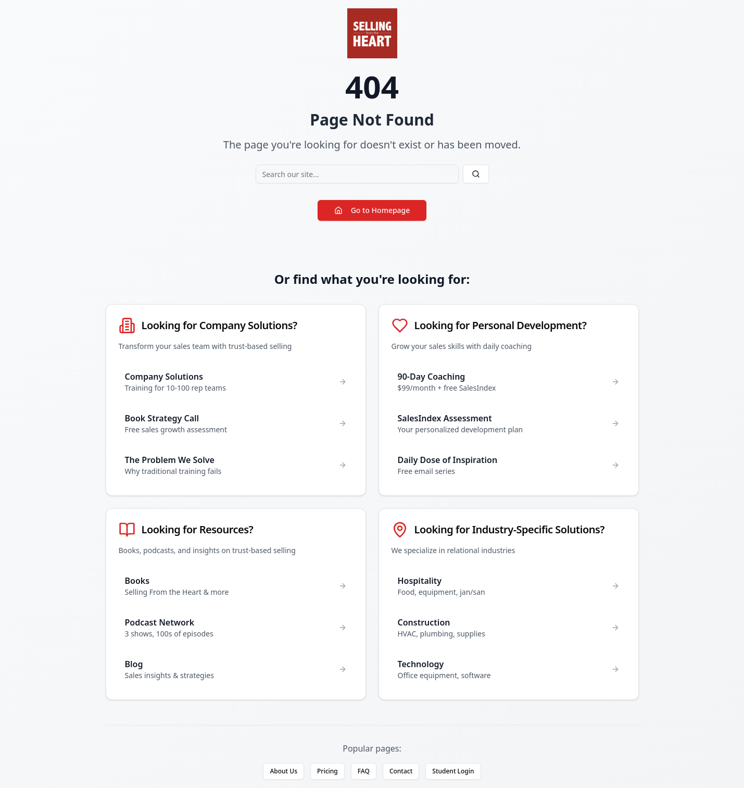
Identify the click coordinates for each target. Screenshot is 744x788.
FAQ (364, 771)
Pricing (327, 771)
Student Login (453, 771)
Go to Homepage (372, 210)
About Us (283, 771)
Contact (400, 771)
